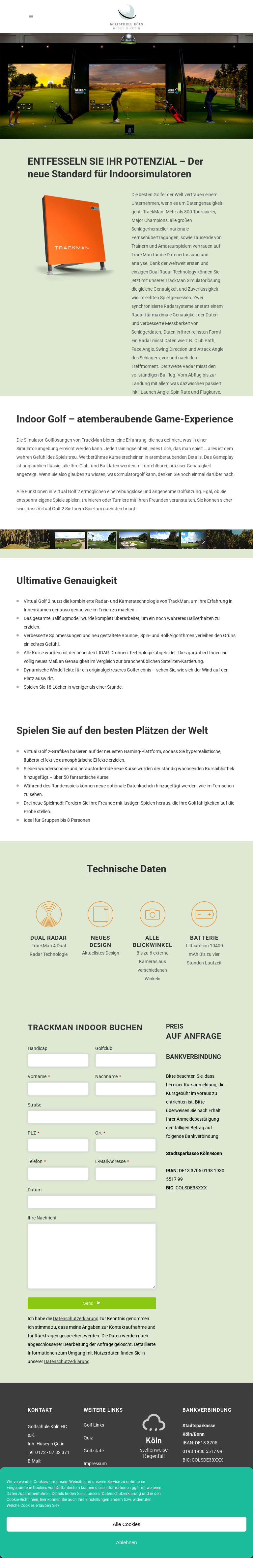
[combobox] (92, 1202)
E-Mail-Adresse (112, 1161)
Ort (100, 1133)
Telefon (37, 1161)
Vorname (39, 1076)
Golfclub (103, 1048)
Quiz (88, 1437)
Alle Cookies (126, 1524)
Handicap (37, 1048)
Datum (35, 1189)
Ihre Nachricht (42, 1217)
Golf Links (94, 1425)
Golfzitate (94, 1450)
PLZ (34, 1133)
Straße (34, 1104)
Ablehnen (126, 1542)
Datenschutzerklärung (121, 1493)
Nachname (108, 1076)
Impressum (95, 1463)
